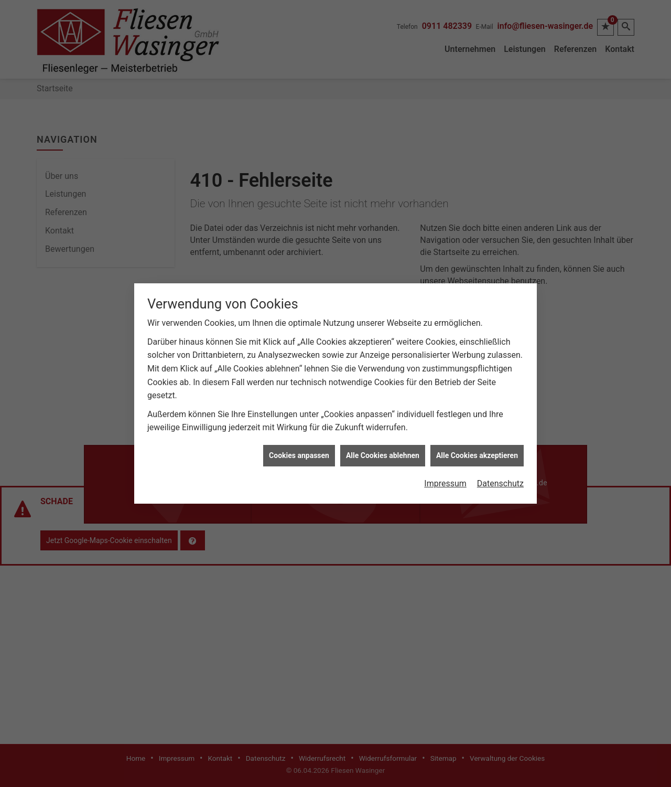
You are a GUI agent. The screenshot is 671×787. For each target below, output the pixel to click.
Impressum (445, 476)
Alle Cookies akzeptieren (477, 447)
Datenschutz (500, 476)
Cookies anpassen (299, 447)
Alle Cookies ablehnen (382, 447)
